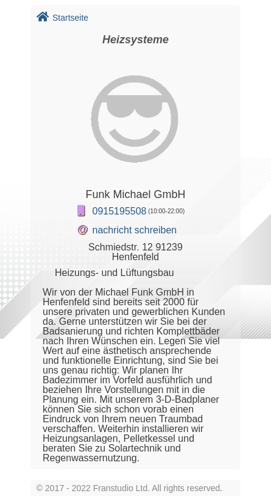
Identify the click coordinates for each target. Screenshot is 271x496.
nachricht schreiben (135, 230)
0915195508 (120, 211)
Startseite (62, 18)
